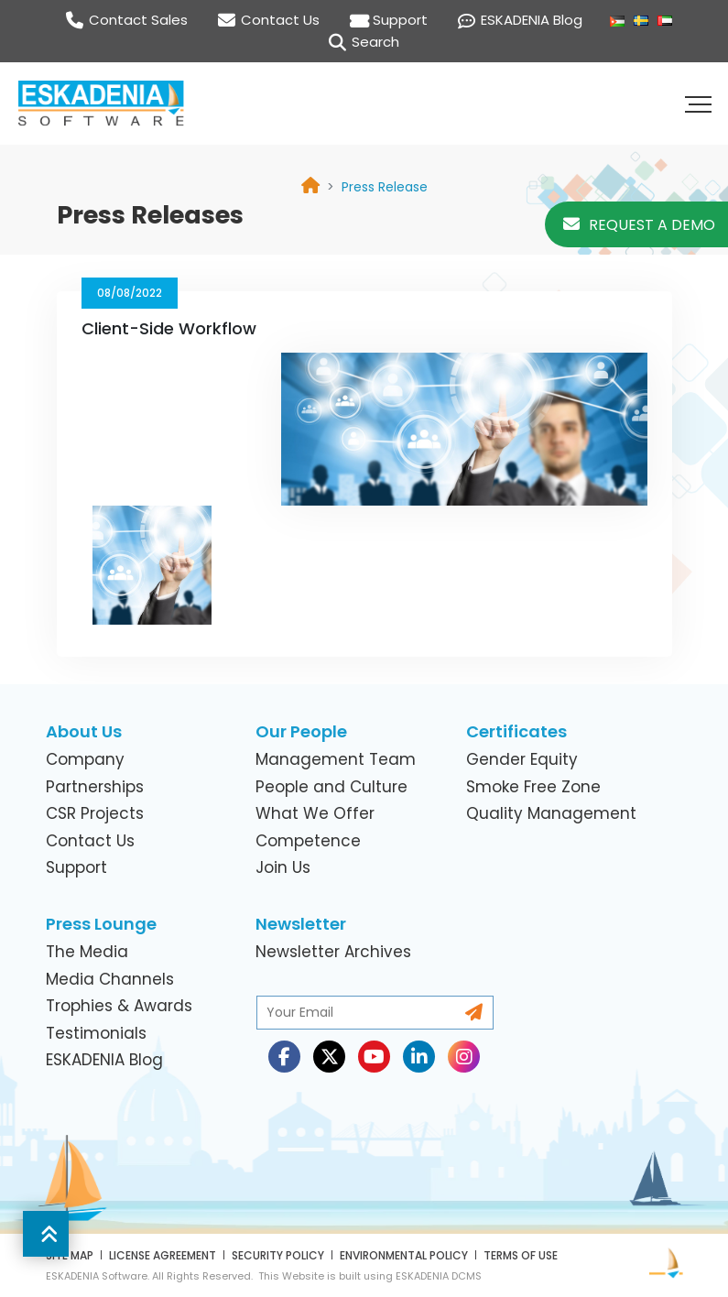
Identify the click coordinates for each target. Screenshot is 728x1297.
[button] (701, 103)
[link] (385, 187)
